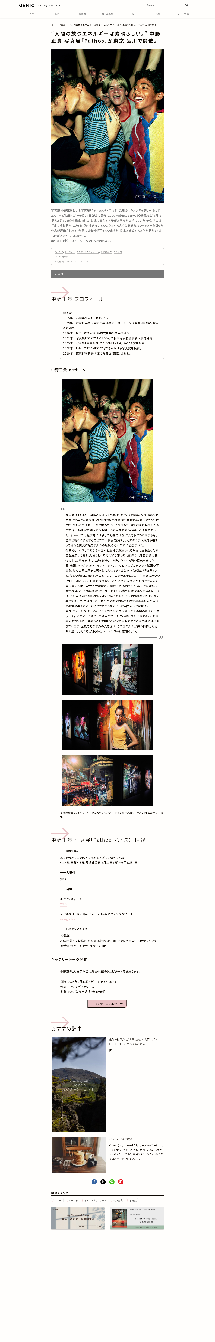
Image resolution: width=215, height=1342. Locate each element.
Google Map (68, 919)
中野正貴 (118, 1200)
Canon (58, 1200)
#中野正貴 (106, 251)
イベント (73, 1200)
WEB (63, 904)
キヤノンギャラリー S (95, 1200)
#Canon (59, 251)
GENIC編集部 (62, 256)
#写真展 (118, 251)
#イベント (70, 251)
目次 (61, 274)
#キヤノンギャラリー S (88, 251)
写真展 (133, 1200)
